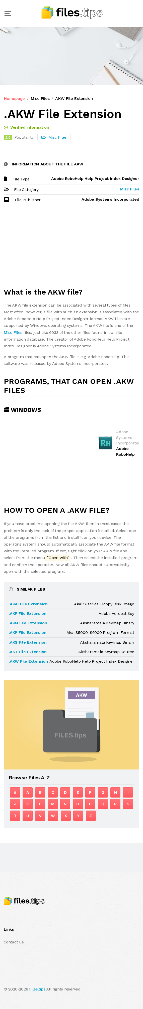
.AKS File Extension (27, 642)
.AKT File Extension (27, 651)
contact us (14, 942)
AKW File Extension (74, 98)
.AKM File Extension (28, 623)
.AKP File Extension (27, 632)
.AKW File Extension (28, 661)
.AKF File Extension (27, 613)
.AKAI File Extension (28, 604)
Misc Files (40, 98)
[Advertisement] (71, 247)
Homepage (14, 98)
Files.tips (37, 989)
